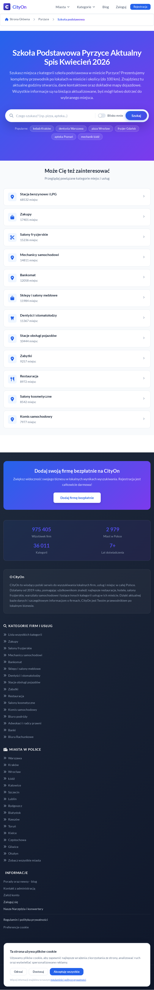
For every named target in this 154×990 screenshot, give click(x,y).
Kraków (11, 765)
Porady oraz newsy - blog (20, 881)
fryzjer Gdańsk (127, 128)
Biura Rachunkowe (18, 737)
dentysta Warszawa (71, 128)
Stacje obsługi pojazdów (21, 682)
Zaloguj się (10, 902)
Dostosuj (38, 971)
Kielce (10, 833)
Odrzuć (18, 971)
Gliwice (10, 847)
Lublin (10, 799)
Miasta (63, 7)
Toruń (9, 826)
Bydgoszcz (12, 806)
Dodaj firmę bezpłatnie (77, 498)
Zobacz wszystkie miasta (22, 860)
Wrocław (12, 771)
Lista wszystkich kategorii (22, 635)
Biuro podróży (15, 716)
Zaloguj (121, 7)
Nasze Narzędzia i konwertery (23, 909)
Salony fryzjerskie (17, 648)
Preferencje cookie (16, 927)
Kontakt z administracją (19, 888)
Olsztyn (10, 853)
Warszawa (12, 758)
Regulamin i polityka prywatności (25, 920)
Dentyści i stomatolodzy (21, 675)
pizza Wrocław (101, 128)
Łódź (9, 778)
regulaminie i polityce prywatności (68, 979)
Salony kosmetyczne (19, 703)
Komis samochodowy (20, 709)
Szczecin (11, 792)
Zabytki (10, 689)
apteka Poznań (64, 137)
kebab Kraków (42, 128)
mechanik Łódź (90, 137)
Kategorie (86, 7)
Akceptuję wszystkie (67, 971)
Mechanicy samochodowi (22, 655)
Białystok (12, 812)
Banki (9, 730)
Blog (105, 7)
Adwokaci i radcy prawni (22, 723)
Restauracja (13, 696)
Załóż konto (11, 895)
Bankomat (12, 662)
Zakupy (10, 641)
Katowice (12, 785)
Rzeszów (11, 819)
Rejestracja (140, 6)
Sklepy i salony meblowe (22, 669)
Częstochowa (14, 840)
